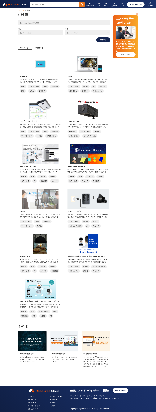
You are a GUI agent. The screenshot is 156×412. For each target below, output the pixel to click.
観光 (22, 86)
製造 (32, 176)
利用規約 (53, 403)
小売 (45, 86)
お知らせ (53, 406)
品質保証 (42, 176)
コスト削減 (25, 181)
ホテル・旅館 (34, 86)
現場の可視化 (51, 136)
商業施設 (55, 86)
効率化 (52, 176)
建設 (32, 311)
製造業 (23, 176)
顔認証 (85, 271)
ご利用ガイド (32, 400)
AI (93, 86)
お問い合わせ (32, 403)
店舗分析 (42, 91)
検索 (29, 10)
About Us (31, 397)
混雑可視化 (73, 91)
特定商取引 (53, 400)
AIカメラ (102, 86)
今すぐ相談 (125, 54)
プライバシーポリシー (57, 397)
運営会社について (33, 409)
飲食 (22, 91)
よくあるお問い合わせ (34, 406)
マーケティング (26, 136)
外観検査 (44, 181)
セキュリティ (97, 91)
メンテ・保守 (85, 131)
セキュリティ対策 (90, 136)
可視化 (31, 91)
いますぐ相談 (120, 390)
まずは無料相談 (136, 4)
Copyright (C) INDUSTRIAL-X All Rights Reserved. (89, 408)
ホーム (22, 10)
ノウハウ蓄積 (74, 136)
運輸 (54, 311)
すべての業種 (73, 86)
